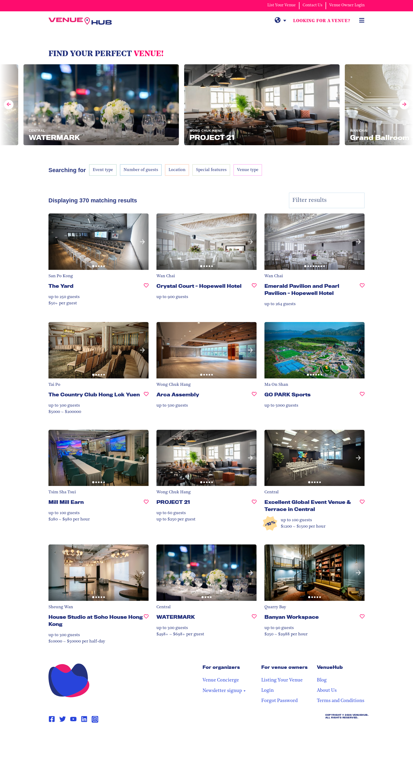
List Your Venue (281, 5)
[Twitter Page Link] (62, 719)
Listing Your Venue (282, 680)
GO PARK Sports (287, 394)
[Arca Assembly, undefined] (254, 396)
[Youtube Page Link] (73, 719)
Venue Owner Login (347, 5)
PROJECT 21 (173, 502)
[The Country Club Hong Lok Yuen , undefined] (146, 396)
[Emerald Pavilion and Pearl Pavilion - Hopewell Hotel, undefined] (362, 292)
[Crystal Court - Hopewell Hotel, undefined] (254, 288)
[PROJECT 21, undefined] (254, 504)
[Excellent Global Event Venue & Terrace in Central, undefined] (362, 508)
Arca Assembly (177, 394)
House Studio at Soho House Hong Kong (95, 620)
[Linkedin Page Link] (84, 719)
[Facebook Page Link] (51, 719)
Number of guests (141, 170)
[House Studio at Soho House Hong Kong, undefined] (146, 622)
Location (177, 170)
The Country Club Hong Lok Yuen (94, 394)
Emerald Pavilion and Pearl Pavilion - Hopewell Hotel (301, 289)
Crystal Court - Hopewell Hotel (199, 286)
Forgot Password (279, 700)
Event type (103, 170)
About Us (327, 690)
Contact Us (312, 5)
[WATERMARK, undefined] (254, 619)
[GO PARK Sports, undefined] (362, 396)
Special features (211, 170)
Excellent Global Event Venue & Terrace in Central (307, 505)
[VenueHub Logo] (80, 21)
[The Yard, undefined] (146, 288)
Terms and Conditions (340, 700)
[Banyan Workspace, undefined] (362, 619)
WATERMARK (175, 617)
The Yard (60, 286)
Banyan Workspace (291, 617)
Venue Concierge (221, 680)
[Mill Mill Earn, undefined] (146, 504)
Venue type (247, 170)
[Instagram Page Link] (95, 719)
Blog (322, 680)
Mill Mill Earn (66, 502)
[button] (142, 241)
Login (267, 690)
